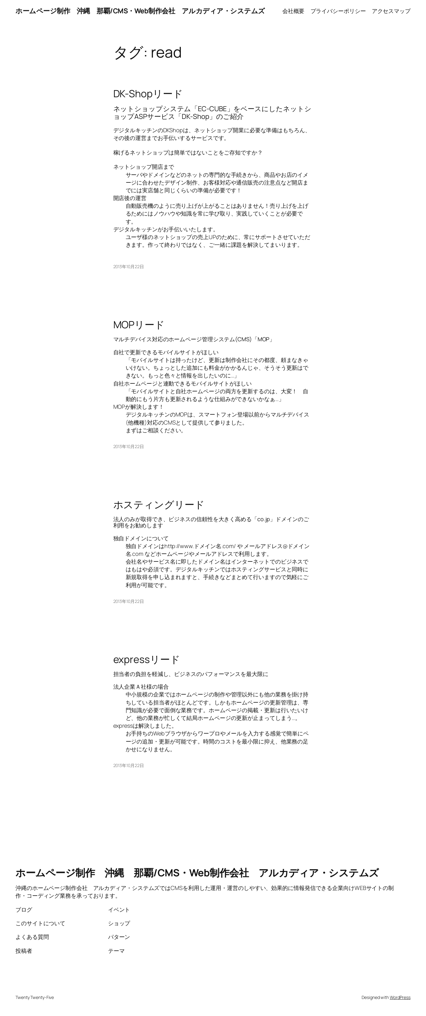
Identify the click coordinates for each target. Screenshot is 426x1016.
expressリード (146, 659)
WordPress (400, 997)
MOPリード (139, 324)
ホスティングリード (159, 504)
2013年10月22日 (128, 266)
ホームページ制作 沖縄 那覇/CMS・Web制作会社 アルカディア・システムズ (140, 10)
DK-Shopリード (148, 93)
